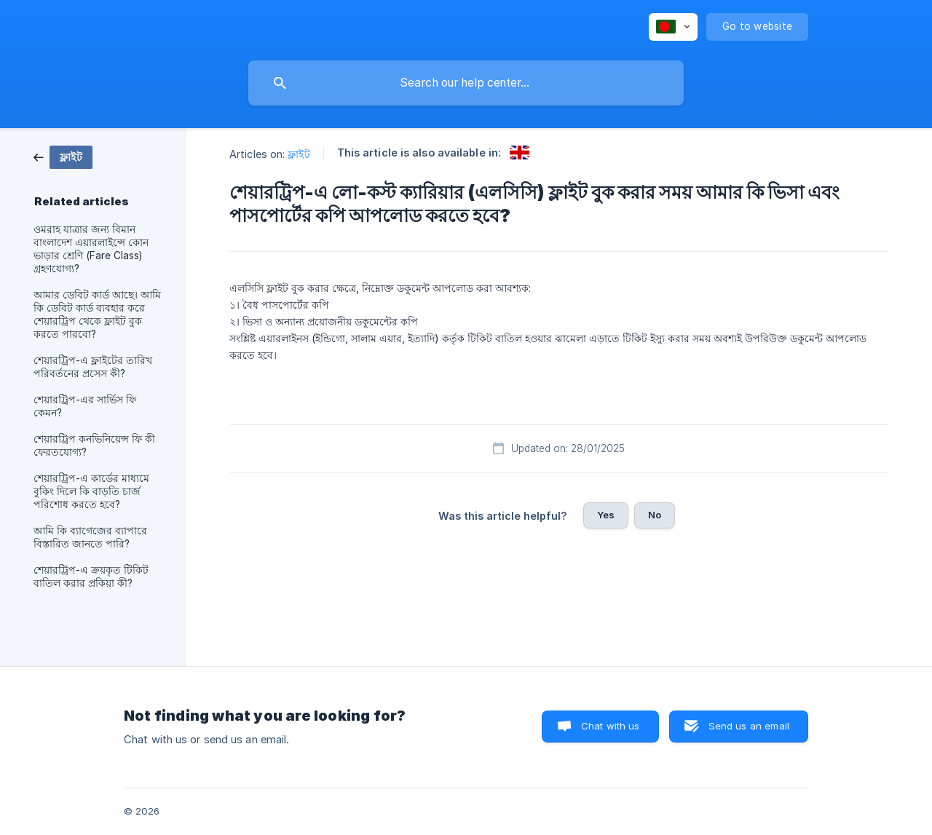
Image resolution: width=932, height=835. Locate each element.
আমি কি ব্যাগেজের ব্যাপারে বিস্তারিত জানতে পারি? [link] (90, 537)
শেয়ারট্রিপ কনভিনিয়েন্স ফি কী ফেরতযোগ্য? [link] (94, 445)
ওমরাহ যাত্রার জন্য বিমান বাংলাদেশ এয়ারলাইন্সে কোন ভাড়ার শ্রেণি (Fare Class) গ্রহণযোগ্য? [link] (91, 248)
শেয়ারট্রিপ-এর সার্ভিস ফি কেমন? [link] (84, 406)
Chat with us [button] (610, 726)
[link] (62, 156)
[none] (673, 27)
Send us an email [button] (748, 726)
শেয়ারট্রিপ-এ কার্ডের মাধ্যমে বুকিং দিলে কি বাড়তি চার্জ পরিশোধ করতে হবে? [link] (91, 491)
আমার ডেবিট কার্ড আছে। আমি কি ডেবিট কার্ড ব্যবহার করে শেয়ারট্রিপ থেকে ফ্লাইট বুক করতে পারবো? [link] (97, 314)
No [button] (654, 515)
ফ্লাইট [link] (298, 154)
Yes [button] (606, 515)
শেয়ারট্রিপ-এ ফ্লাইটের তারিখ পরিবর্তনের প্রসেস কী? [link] (92, 367)
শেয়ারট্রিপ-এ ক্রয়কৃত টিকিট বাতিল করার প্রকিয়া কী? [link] (91, 576)
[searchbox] (466, 83)
